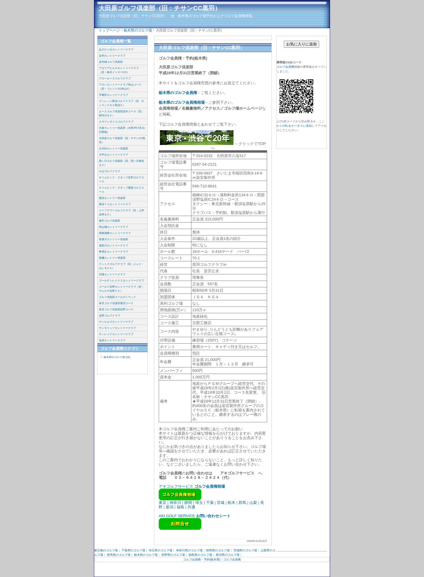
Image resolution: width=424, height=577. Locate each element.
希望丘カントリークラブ (113, 251)
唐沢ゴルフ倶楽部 (109, 220)
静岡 (188, 502)
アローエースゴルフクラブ (115, 78)
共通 (191, 507)
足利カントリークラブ (112, 55)
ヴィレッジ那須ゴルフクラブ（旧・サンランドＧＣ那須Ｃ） (121, 103)
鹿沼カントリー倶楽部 (112, 198)
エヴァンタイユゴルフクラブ (116, 121)
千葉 (210, 502)
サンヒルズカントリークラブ (116, 321)
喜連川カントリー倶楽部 (113, 239)
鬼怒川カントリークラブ (113, 245)
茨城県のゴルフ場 (245, 550)
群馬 (242, 502)
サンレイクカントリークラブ (116, 334)
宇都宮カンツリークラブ (113, 94)
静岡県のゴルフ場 (218, 550)
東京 (162, 502)
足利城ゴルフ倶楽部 (111, 61)
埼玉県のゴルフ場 (160, 550)
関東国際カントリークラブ (115, 233)
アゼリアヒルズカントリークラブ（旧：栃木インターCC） (119, 70)
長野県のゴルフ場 (173, 554)
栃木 (231, 502)
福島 (180, 507)
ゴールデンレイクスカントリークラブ (121, 280)
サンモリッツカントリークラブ (117, 328)
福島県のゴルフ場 (200, 554)
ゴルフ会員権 (285, 66)
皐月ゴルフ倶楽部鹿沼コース (116, 303)
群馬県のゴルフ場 (118, 554)
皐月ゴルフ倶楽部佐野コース (116, 309)
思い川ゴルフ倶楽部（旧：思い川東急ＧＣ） (121, 162)
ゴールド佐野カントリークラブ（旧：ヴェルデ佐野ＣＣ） (121, 288)
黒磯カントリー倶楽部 (112, 257)
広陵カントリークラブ (112, 274)
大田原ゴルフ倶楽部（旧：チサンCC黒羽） (160, 8)
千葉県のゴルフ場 (133, 550)
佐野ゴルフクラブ (109, 315)
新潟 (169, 507)
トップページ (109, 30)
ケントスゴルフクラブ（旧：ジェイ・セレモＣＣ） (121, 266)
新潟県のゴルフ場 (227, 554)
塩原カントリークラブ (112, 340)
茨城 (220, 502)
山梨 (253, 502)
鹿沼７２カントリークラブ (115, 204)
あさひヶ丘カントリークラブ (116, 49)
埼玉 (199, 502)
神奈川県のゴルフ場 (189, 550)
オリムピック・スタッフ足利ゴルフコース (121, 179)
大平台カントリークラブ (113, 154)
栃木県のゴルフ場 (138, 30)
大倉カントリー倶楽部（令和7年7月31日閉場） (122, 129)
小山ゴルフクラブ (109, 171)
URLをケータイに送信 (297, 125)
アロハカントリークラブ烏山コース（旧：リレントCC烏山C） (120, 86)
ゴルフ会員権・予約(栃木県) (202, 559)
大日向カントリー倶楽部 (113, 148)
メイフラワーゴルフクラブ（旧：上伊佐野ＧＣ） (121, 212)
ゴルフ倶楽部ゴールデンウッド (117, 297)
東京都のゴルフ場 (106, 550)
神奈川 (175, 502)
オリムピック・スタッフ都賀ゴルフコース (121, 189)
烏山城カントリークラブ (113, 226)
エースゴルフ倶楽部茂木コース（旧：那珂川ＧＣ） (121, 113)
